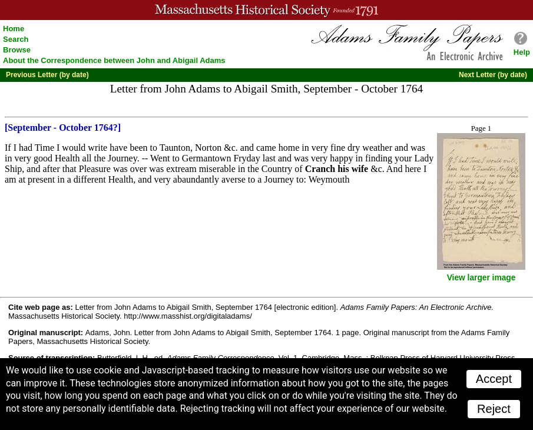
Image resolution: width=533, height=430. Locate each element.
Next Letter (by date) (493, 75)
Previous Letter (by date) (47, 75)
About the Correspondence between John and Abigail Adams (114, 60)
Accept (494, 378)
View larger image (481, 277)
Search (15, 39)
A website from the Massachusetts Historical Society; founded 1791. (266, 10)
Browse (17, 49)
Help (522, 52)
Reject (494, 408)
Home (13, 28)
